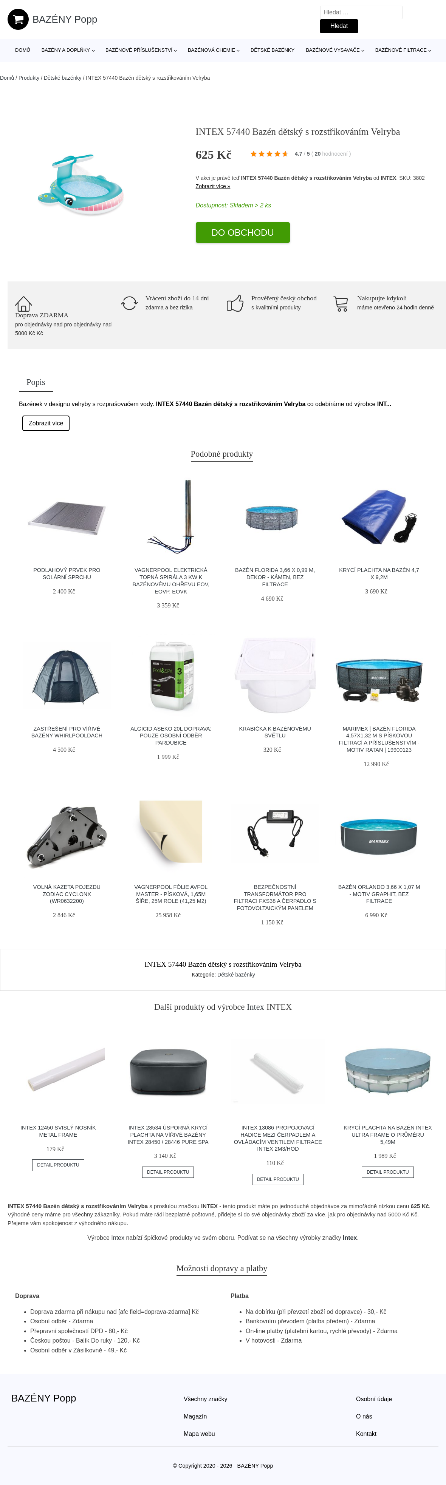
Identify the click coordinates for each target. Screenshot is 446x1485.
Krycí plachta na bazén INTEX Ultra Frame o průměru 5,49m (388, 1135)
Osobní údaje (374, 1399)
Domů (22, 50)
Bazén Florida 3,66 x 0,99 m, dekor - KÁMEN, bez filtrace (275, 577)
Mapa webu (199, 1434)
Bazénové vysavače (333, 50)
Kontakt (366, 1434)
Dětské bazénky (272, 50)
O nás (364, 1416)
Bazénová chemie (211, 50)
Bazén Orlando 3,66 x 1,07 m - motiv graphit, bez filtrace (379, 894)
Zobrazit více (46, 423)
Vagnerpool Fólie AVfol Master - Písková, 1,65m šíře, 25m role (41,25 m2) (171, 894)
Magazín (195, 1416)
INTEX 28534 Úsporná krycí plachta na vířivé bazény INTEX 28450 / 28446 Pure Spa (168, 1135)
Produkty (29, 78)
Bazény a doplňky (66, 50)
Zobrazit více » (213, 186)
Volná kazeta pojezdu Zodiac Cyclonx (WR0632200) (67, 894)
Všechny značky (206, 1399)
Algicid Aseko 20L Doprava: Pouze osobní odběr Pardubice (170, 736)
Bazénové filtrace (401, 50)
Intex (255, 1007)
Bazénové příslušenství (138, 50)
